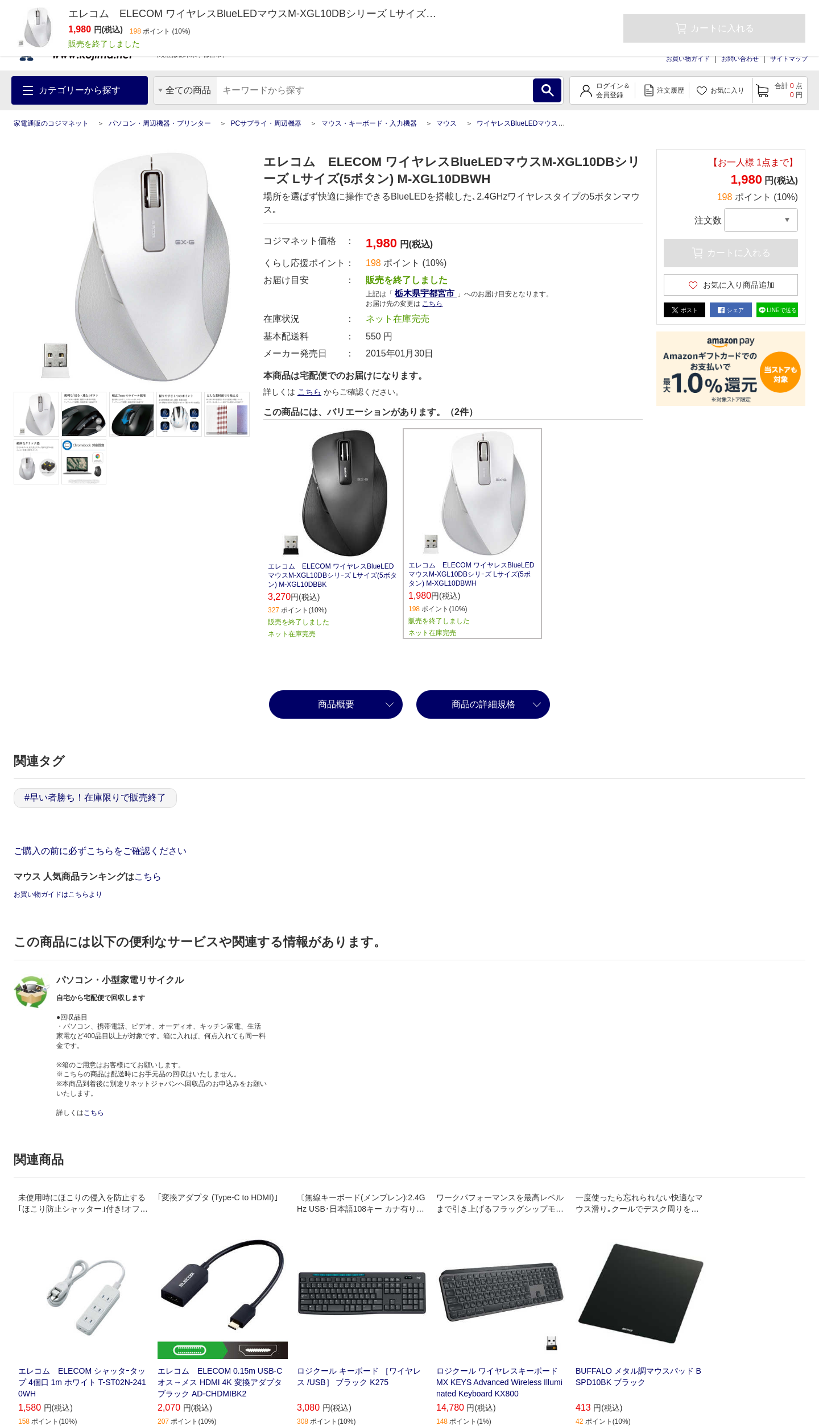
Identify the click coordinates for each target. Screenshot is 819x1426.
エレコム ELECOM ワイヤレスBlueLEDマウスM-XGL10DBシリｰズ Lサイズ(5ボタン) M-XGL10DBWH (471, 574)
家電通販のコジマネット (51, 123)
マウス (446, 123)
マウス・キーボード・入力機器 (369, 123)
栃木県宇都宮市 (426, 293)
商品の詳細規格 (483, 704)
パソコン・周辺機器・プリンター (160, 123)
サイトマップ (789, 58)
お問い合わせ (740, 58)
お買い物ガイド (688, 58)
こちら (432, 304)
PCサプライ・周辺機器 (265, 123)
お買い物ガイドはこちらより (58, 894)
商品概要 (336, 704)
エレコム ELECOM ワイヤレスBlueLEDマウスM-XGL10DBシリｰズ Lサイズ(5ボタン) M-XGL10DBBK (332, 575)
